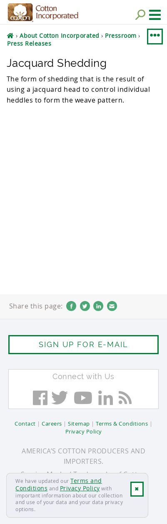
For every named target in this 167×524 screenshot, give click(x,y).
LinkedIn (98, 306)
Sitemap (79, 423)
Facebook (71, 306)
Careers (52, 423)
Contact (25, 423)
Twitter (85, 306)
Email (112, 306)
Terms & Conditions (122, 423)
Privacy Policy (80, 488)
